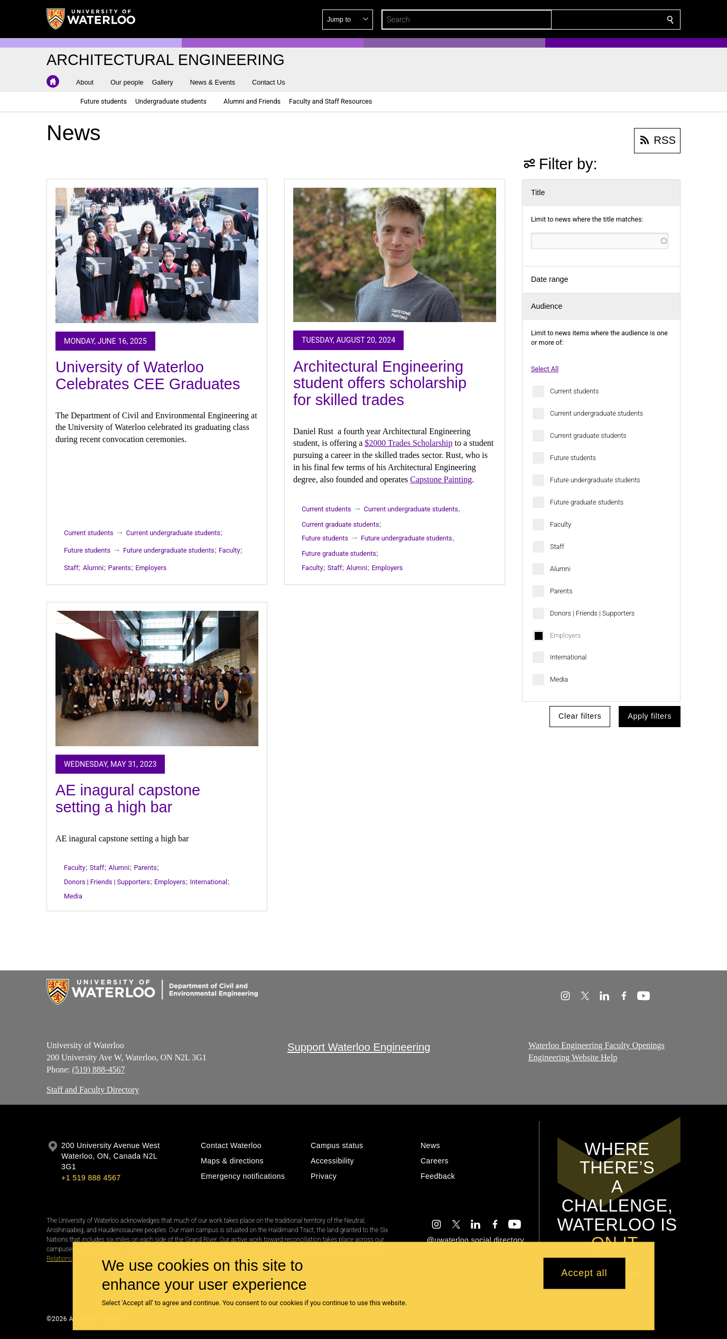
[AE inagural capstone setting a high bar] (156, 678)
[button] (594, 19)
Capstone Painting (441, 479)
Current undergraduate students (596, 413)
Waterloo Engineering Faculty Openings (596, 1045)
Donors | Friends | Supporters (592, 613)
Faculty (560, 524)
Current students (574, 391)
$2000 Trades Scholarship (408, 442)
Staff (557, 547)
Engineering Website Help (572, 1056)
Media (559, 679)
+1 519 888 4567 (90, 1177)
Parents (561, 591)
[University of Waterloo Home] (91, 19)
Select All (544, 369)
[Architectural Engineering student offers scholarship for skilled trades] (394, 255)
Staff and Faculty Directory (92, 1089)
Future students (573, 458)
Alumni (560, 569)
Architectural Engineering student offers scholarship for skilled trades (380, 383)
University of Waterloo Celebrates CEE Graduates (147, 375)
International (568, 657)
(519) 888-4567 (98, 1069)
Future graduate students (586, 502)
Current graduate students (588, 435)
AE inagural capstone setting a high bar (127, 798)
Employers (565, 635)
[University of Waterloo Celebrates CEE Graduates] (156, 255)
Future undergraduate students (595, 480)
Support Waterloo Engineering (359, 1047)
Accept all (584, 1273)
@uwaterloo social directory (475, 1240)
